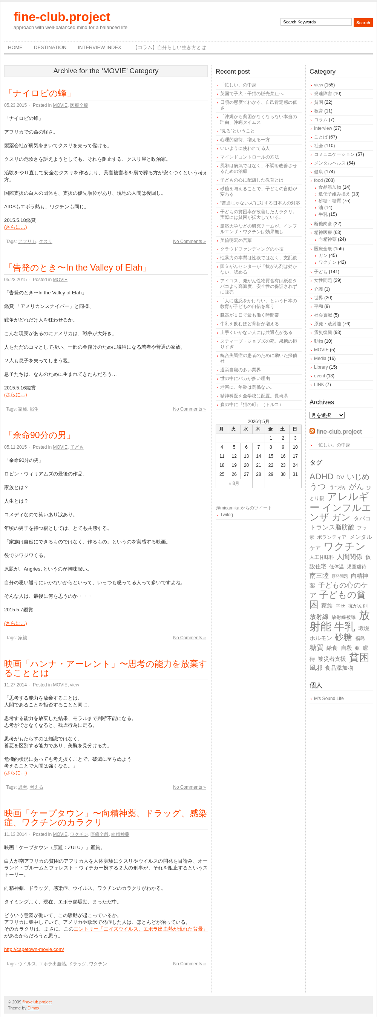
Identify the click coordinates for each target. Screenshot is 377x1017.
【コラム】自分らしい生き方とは (169, 47)
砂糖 (343, 637)
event (319, 375)
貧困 (318, 102)
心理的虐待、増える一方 (245, 139)
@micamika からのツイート (244, 508)
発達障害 (323, 93)
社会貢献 (323, 315)
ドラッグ (77, 963)
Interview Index (99, 47)
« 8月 (234, 483)
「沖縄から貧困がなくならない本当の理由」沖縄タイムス (258, 119)
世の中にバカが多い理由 (245, 378)
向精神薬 (120, 834)
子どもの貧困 (338, 599)
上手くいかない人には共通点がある (256, 332)
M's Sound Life (329, 698)
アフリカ (27, 241)
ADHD (322, 476)
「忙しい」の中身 (238, 85)
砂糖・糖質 (330, 200)
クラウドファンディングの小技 (252, 249)
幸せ (340, 606)
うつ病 (337, 487)
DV (340, 477)
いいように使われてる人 (245, 148)
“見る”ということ (237, 131)
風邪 (316, 667)
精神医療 (323, 232)
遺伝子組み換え (334, 194)
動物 (318, 341)
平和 (318, 306)
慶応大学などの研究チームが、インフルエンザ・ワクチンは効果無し (258, 228)
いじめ (358, 476)
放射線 (319, 616)
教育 (318, 111)
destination (50, 47)
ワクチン (79, 834)
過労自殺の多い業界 (240, 369)
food (318, 180)
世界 (318, 297)
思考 (22, 787)
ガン (323, 255)
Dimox (33, 1008)
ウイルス (27, 963)
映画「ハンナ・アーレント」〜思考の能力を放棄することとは (105, 668)
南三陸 (319, 575)
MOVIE (60, 105)
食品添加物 (330, 187)
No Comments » (189, 241)
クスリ (45, 241)
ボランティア (331, 537)
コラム (321, 119)
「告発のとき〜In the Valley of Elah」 (77, 267)
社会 (318, 145)
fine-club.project (62, 17)
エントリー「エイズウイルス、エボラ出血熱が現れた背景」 (141, 929)
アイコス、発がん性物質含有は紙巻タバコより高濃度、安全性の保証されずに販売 (258, 286)
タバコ (362, 518)
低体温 (336, 566)
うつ (318, 486)
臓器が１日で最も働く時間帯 (249, 315)
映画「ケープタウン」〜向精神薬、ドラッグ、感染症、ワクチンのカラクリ (105, 817)
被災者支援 (332, 658)
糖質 (317, 647)
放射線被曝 (343, 617)
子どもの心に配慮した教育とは (252, 180)
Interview (323, 128)
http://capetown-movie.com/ (34, 949)
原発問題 (339, 576)
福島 (360, 638)
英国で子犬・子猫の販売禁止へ (252, 93)
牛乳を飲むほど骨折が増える (249, 323)
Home (15, 47)
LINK (319, 384)
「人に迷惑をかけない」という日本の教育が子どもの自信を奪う (258, 303)
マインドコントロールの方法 (249, 157)
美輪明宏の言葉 (236, 240)
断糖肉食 (323, 223)
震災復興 (323, 332)
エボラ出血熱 (52, 963)
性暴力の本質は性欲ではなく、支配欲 (258, 257)
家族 (22, 409)
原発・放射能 (327, 323)
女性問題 (323, 280)
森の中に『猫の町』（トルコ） (252, 404)
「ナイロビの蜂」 (39, 93)
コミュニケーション (334, 154)
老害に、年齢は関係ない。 (247, 387)
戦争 (34, 409)
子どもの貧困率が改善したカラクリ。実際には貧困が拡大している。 (258, 214)
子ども (77, 447)
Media (320, 358)
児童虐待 (356, 566)
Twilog (226, 514)
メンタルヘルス (330, 163)
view (74, 685)
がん (356, 486)
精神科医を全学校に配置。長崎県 (254, 395)
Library (321, 367)
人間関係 (349, 556)
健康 (318, 171)
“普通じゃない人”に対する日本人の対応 (260, 203)
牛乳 (323, 214)
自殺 (346, 648)
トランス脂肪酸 (332, 527)
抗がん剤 (358, 606)
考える (36, 787)
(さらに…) (15, 227)
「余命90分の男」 (39, 435)
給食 (332, 648)
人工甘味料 (322, 557)
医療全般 (79, 105)
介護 (318, 289)
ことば (321, 137)
